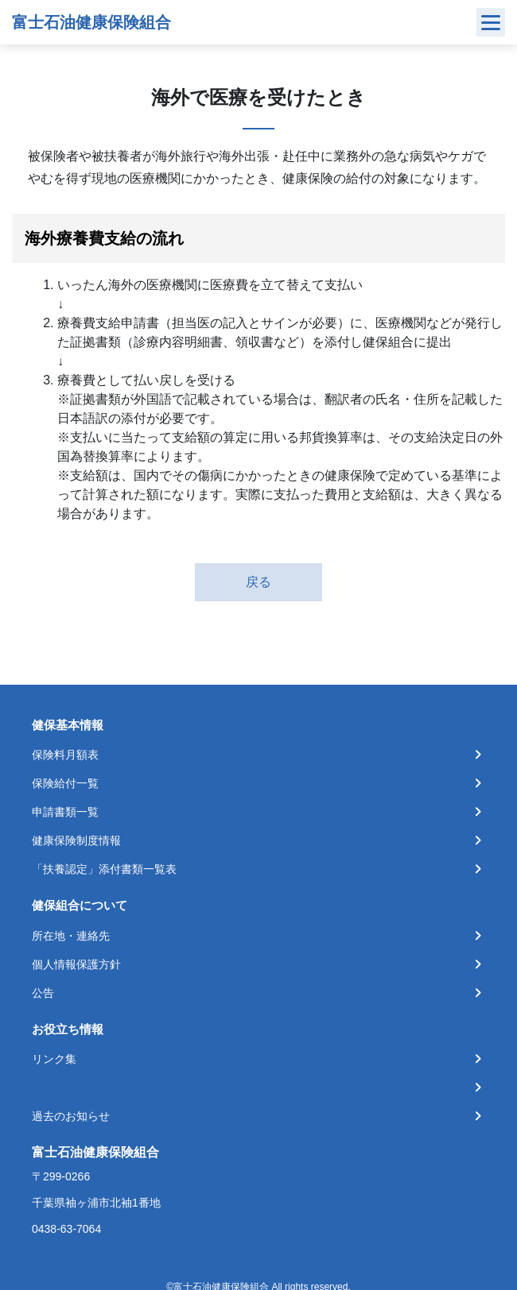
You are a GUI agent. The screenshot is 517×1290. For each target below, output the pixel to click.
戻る (258, 582)
